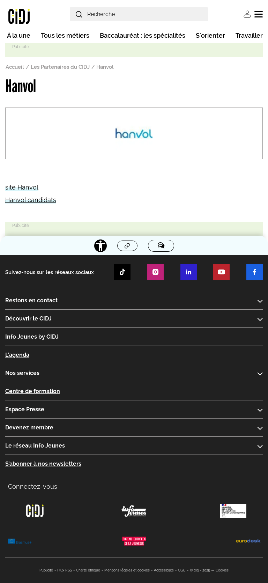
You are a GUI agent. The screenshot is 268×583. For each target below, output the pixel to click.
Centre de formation (32, 391)
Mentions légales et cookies (127, 570)
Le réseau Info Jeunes (35, 445)
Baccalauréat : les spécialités (142, 35)
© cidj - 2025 (200, 570)
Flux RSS (64, 570)
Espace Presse (24, 409)
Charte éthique (88, 570)
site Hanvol (21, 187)
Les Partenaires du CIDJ (60, 67)
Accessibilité (164, 570)
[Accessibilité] (100, 245)
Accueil (15, 67)
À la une (18, 35)
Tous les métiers (65, 35)
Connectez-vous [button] (32, 486)
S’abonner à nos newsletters (43, 463)
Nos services (22, 373)
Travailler (249, 35)
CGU (182, 570)
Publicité (46, 570)
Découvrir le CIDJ (28, 318)
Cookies (222, 570)
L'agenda (17, 355)
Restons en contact (31, 300)
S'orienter (210, 35)
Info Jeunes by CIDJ (32, 336)
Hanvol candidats (30, 200)
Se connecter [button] (247, 14)
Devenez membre (29, 427)
